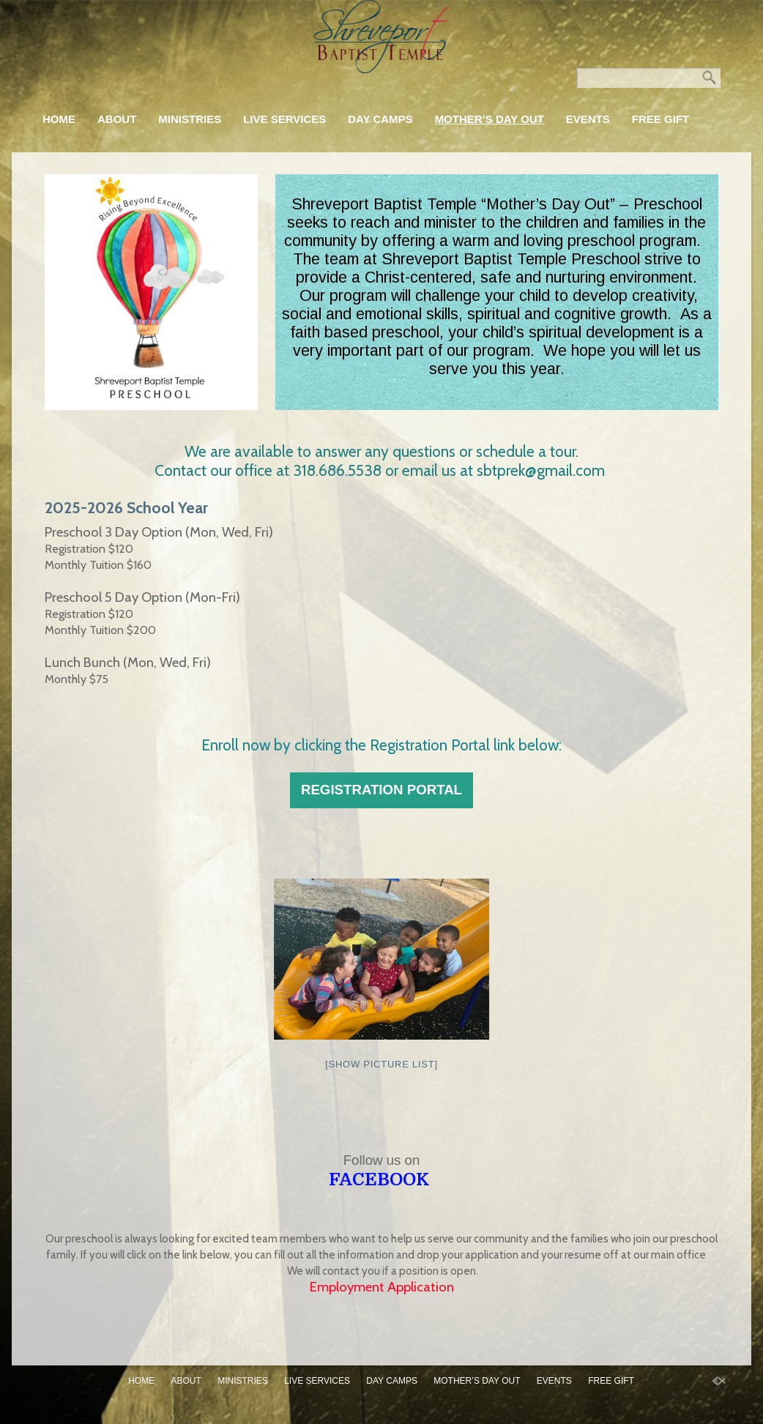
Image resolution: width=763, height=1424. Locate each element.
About (116, 119)
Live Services (284, 119)
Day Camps (380, 119)
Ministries (189, 119)
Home (58, 119)
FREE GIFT (660, 119)
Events (588, 119)
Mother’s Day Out (489, 119)
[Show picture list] (381, 1064)
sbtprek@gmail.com (542, 470)
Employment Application (382, 1286)
